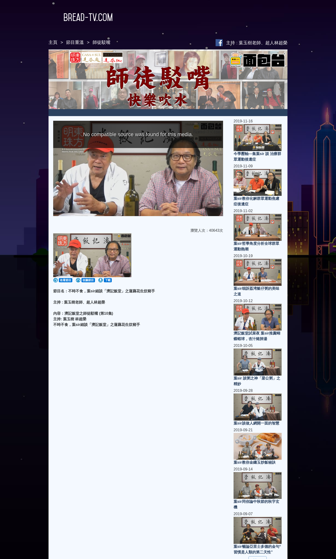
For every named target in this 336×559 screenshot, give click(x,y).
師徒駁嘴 (101, 42)
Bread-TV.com (81, 17)
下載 (108, 280)
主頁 (53, 42)
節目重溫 (75, 42)
